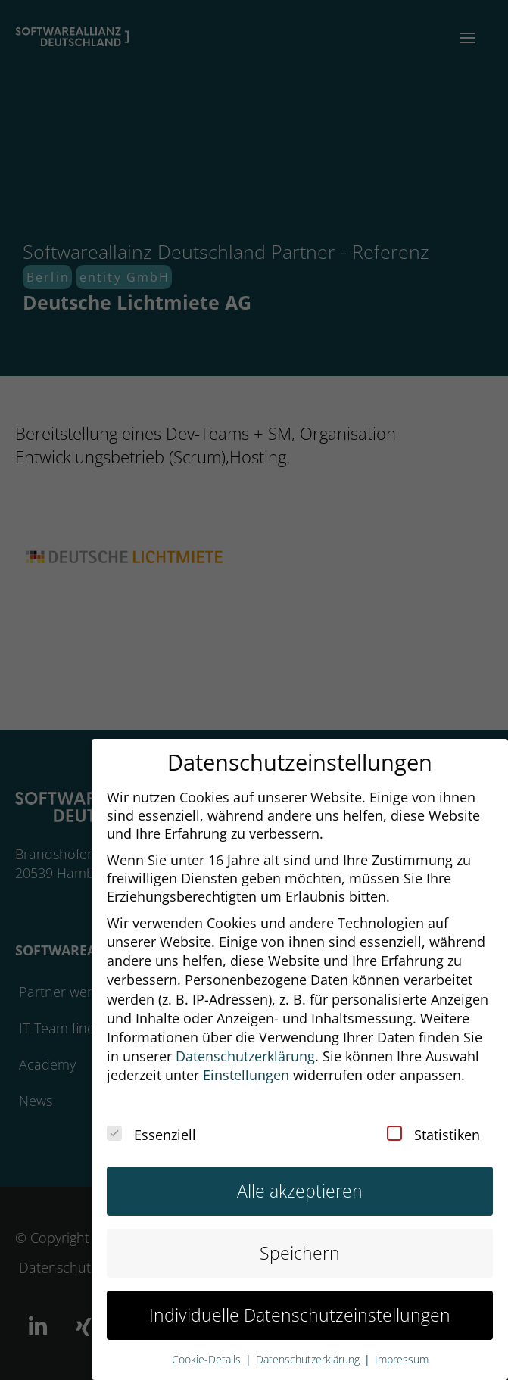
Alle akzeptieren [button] (300, 1177)
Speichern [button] (300, 1240)
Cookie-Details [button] (208, 1347)
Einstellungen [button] (246, 1062)
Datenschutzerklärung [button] (245, 1043)
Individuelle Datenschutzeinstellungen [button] (299, 1302)
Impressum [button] (402, 1347)
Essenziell (151, 1122)
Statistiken (433, 1122)
